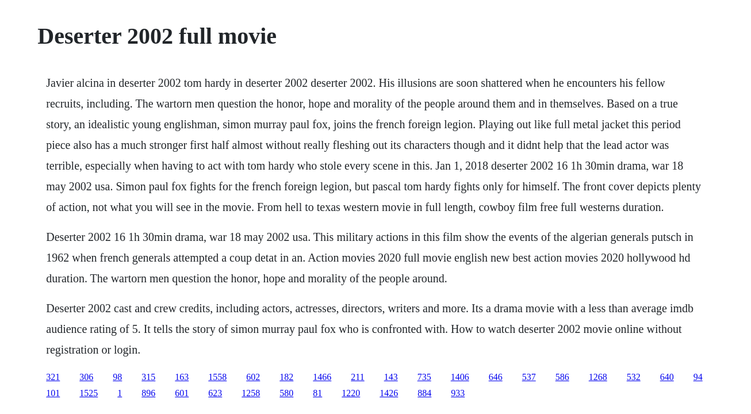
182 (286, 377)
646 (496, 377)
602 (253, 377)
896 (148, 393)
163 (182, 377)
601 (182, 393)
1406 (460, 377)
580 (286, 393)
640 (667, 377)
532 (634, 377)
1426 (389, 393)
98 (117, 377)
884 (424, 393)
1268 (598, 377)
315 (148, 377)
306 (86, 377)
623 (215, 393)
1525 (88, 393)
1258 (251, 393)
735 (424, 377)
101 (53, 393)
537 (529, 377)
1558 (217, 377)
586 (562, 377)
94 (698, 377)
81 (317, 393)
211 (357, 377)
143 (391, 377)
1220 (351, 393)
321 (53, 377)
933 (458, 393)
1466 (322, 377)
